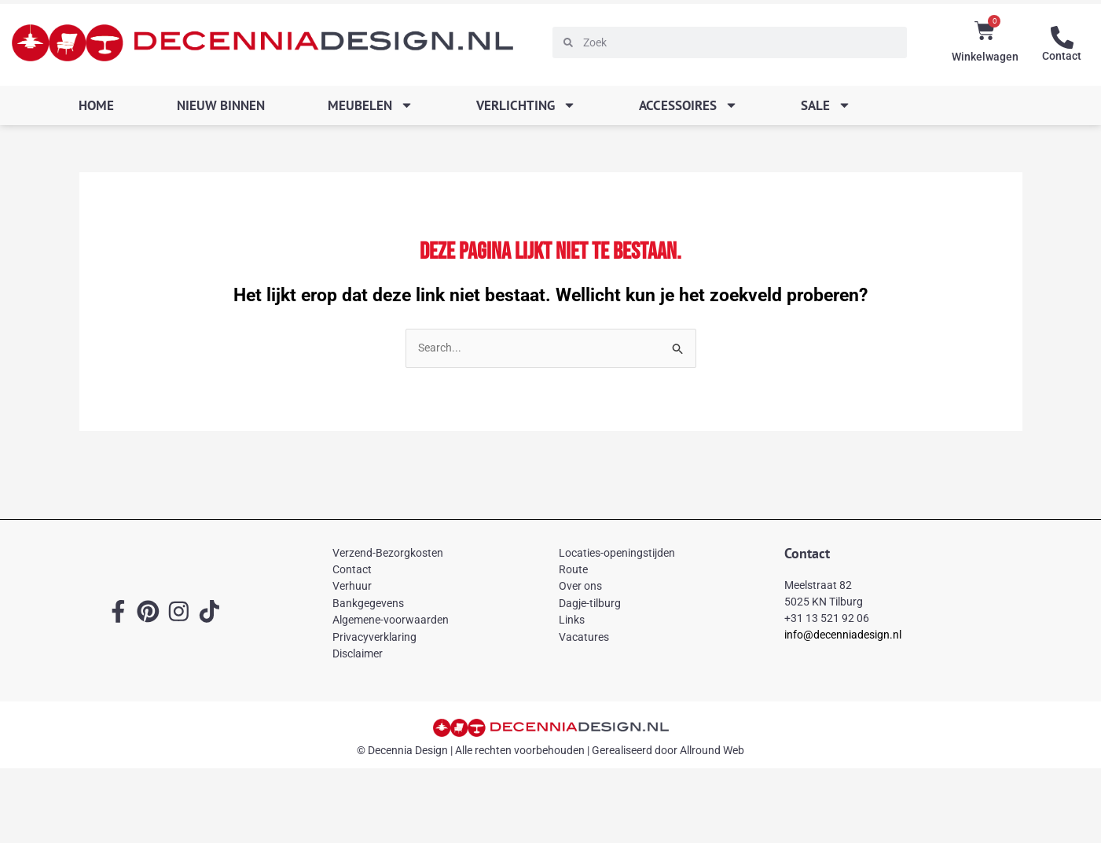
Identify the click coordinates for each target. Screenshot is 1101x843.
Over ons (580, 587)
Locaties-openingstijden (617, 553)
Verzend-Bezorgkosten (387, 553)
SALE (826, 105)
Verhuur (352, 587)
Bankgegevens (368, 604)
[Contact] (1062, 37)
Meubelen (370, 105)
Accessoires (688, 105)
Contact (1061, 55)
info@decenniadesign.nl (842, 635)
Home (96, 105)
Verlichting (526, 105)
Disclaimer (357, 654)
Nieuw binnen (221, 105)
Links (572, 620)
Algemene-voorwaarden (390, 620)
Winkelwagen (985, 56)
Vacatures (584, 637)
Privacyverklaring (374, 637)
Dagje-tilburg (590, 604)
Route (573, 570)
